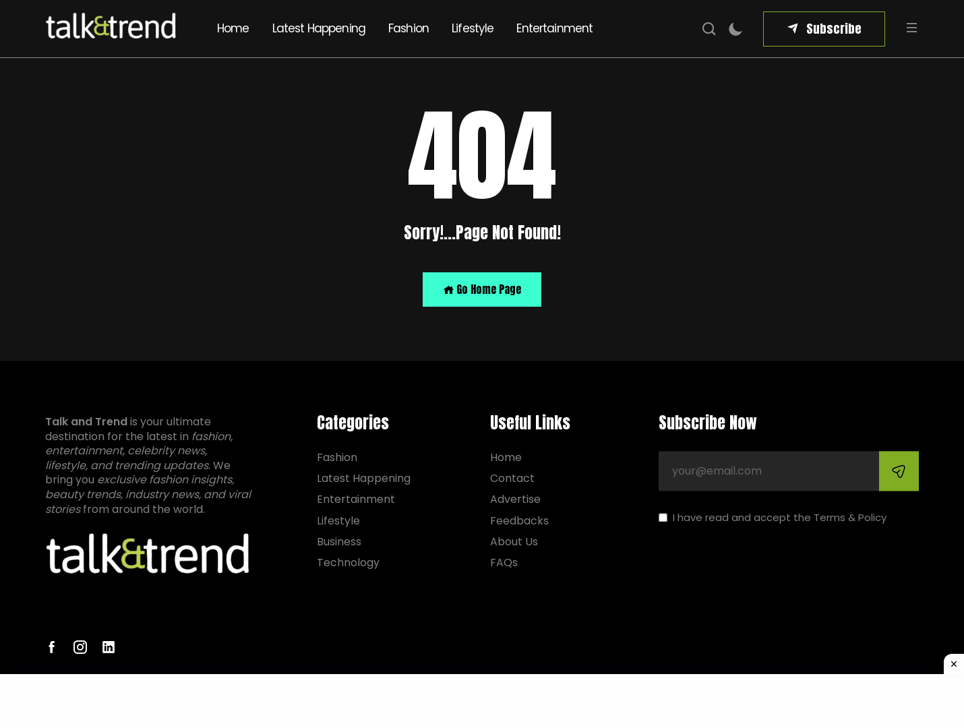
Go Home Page (482, 289)
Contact (512, 479)
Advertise (515, 499)
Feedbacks (519, 520)
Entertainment (554, 28)
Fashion (408, 28)
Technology (348, 562)
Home (233, 28)
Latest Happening (318, 28)
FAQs (504, 562)
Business (339, 541)
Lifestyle (472, 28)
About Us (514, 541)
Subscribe (834, 29)
